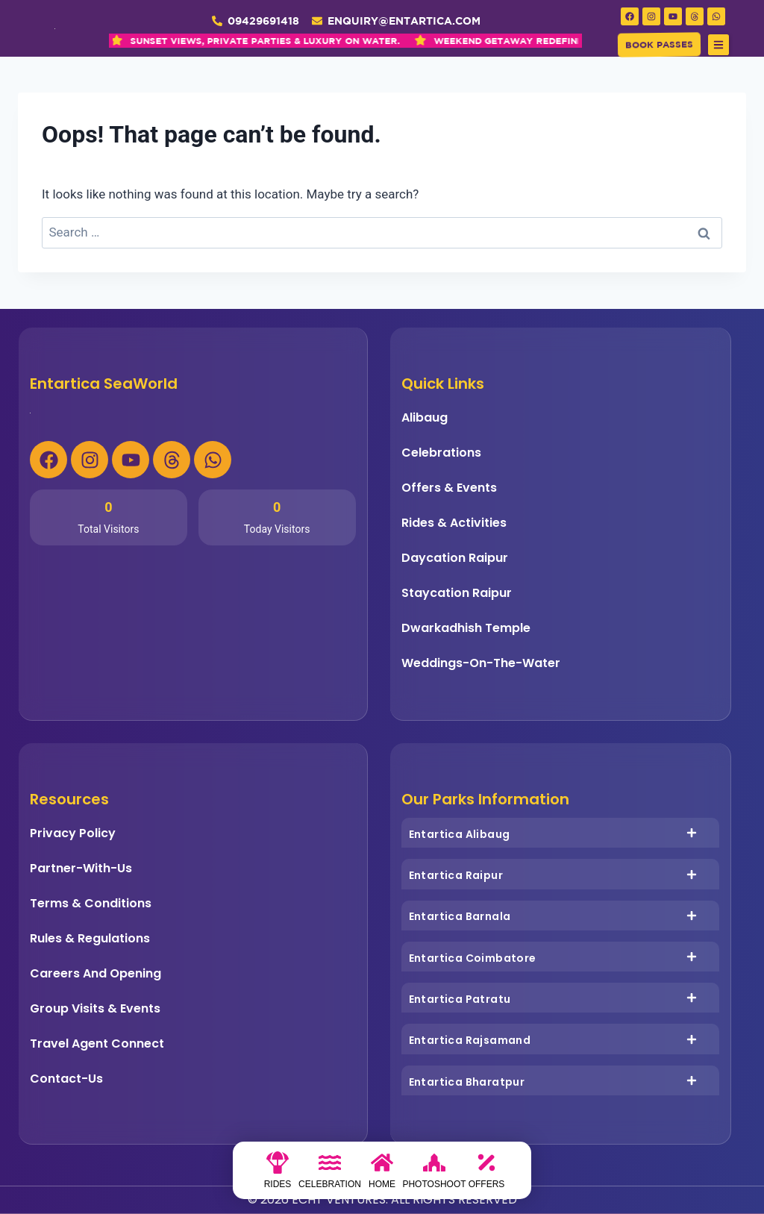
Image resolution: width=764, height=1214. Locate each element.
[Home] (382, 1174)
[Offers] (486, 1174)
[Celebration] (330, 1174)
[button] (718, 44)
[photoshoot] (434, 1174)
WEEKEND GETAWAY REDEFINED (369, 40)
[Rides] (277, 1174)
